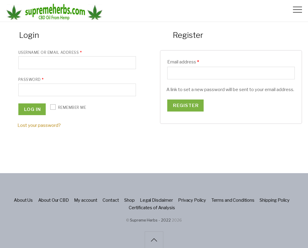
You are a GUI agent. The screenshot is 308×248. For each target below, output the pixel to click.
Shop (130, 200)
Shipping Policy (274, 200)
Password (31, 79)
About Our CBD (54, 200)
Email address (183, 62)
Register (186, 105)
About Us (23, 200)
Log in (32, 109)
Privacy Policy (192, 200)
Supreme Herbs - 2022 (150, 220)
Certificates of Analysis (152, 207)
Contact (111, 200)
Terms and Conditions (232, 200)
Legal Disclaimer (156, 200)
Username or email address (50, 52)
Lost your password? (39, 125)
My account (86, 200)
